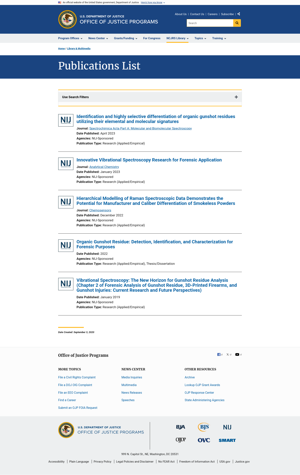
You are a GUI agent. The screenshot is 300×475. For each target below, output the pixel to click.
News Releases (131, 392)
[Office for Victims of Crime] (204, 440)
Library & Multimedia (78, 48)
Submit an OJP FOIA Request (77, 408)
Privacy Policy (102, 461)
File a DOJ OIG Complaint (75, 385)
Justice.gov (242, 461)
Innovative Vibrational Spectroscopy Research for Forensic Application (149, 160)
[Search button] (237, 23)
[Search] (210, 23)
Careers (213, 14)
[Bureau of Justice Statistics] (204, 430)
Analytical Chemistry (104, 167)
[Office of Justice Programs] (67, 19)
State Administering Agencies (204, 400)
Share (240, 14)
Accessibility (56, 461)
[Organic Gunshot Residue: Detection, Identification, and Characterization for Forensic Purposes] (65, 246)
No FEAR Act (166, 461)
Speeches (128, 400)
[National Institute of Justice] (227, 425)
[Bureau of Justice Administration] (180, 425)
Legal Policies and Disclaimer (134, 461)
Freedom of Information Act (197, 461)
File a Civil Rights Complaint (77, 377)
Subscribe (227, 14)
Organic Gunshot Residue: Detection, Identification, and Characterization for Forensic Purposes (155, 244)
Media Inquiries (131, 377)
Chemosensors (100, 210)
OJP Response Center (199, 392)
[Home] (119, 19)
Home (61, 48)
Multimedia (129, 385)
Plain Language (79, 461)
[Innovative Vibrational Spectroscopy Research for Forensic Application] (65, 164)
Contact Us (197, 14)
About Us (181, 14)
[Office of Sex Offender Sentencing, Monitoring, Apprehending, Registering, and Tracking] (227, 439)
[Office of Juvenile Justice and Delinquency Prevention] (181, 441)
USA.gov (224, 461)
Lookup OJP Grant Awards (202, 385)
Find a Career (67, 400)
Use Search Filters (75, 97)
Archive (190, 377)
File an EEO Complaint (73, 392)
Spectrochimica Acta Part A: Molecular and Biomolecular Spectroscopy (140, 128)
